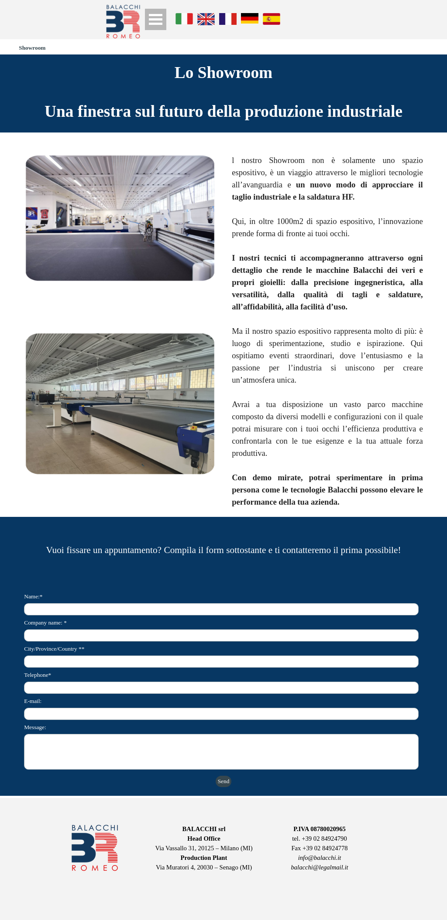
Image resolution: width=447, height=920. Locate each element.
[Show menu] (155, 19)
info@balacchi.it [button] (319, 857)
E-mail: (32, 701)
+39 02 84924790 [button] (324, 838)
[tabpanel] (223, 111)
